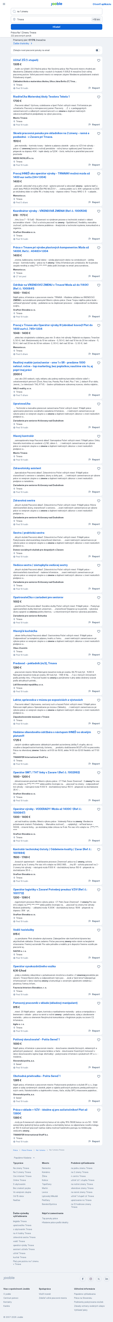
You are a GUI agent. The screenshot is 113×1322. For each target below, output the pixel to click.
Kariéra (6, 1306)
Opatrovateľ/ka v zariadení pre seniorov (38, 597)
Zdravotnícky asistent (27, 468)
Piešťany (46, 1200)
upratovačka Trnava (22, 1225)
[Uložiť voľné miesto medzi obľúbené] (98, 60)
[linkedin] (107, 1279)
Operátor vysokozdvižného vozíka (34, 966)
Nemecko (46, 1168)
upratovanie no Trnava (81, 1200)
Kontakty (7, 1302)
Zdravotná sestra (24, 500)
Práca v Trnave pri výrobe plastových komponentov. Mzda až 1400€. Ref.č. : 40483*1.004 (51, 249)
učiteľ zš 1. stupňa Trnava (82, 1180)
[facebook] (83, 1279)
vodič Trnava (19, 1241)
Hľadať (56, 26)
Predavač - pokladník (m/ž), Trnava (35, 663)
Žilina (44, 1176)
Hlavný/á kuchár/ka (25, 631)
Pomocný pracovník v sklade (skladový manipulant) (45, 1002)
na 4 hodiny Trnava (22, 1233)
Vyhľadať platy (80, 1310)
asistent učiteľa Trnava (24, 1249)
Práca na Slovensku (83, 1298)
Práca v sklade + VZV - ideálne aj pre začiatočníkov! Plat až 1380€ (50, 1111)
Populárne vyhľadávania (85, 1294)
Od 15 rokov (18, 1196)
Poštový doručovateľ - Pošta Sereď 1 (36, 1039)
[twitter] (99, 1279)
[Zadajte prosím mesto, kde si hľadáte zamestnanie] (56, 19)
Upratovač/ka (21, 403)
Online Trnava (19, 1180)
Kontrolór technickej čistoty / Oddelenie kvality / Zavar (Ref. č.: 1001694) (52, 851)
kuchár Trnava (19, 1257)
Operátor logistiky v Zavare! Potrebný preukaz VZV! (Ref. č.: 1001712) (50, 891)
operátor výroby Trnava (23, 1245)
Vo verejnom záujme (22, 1192)
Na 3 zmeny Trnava (22, 1172)
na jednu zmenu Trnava (81, 1168)
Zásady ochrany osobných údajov (89, 1306)
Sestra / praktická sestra (28, 532)
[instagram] (91, 1279)
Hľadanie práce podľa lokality (55, 1222)
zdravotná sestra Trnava (24, 1237)
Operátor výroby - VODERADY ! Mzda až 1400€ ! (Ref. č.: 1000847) (47, 810)
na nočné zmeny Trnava (82, 1184)
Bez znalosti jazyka (22, 1188)
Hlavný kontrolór (23, 435)
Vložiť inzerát (45, 1294)
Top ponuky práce (50, 1218)
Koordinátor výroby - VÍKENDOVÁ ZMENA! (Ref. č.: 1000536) (50, 210)
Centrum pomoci (10, 1298)
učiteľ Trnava (19, 1253)
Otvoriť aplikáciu (102, 4)
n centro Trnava (78, 1176)
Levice (45, 1192)
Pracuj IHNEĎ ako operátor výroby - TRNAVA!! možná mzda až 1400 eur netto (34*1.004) (51, 175)
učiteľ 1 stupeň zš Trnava (82, 1196)
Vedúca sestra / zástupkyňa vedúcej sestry (40, 565)
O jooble (7, 1294)
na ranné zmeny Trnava (81, 1192)
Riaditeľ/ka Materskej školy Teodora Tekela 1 (41, 96)
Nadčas (16, 1200)
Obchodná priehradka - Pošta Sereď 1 (36, 1076)
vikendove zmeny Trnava (82, 1188)
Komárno (46, 1172)
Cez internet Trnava (22, 1176)
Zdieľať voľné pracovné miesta (53, 1298)
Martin (45, 1188)
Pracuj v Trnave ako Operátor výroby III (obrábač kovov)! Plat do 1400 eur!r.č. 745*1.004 (53, 327)
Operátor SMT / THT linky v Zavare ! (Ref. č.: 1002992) (46, 772)
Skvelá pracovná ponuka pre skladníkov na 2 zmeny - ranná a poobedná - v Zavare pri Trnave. (51, 135)
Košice (45, 1180)
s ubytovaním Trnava (22, 1229)
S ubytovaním (19, 1184)
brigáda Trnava (20, 1221)
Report (94, 88)
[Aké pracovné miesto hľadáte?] (56, 11)
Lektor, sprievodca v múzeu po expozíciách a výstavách (48, 699)
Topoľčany (46, 1184)
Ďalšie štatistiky (23, 43)
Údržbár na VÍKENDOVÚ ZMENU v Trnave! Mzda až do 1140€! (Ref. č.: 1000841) (51, 286)
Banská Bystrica (49, 1204)
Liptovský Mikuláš (50, 1196)
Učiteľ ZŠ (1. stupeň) (25, 60)
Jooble (20, 1317)
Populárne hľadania (24, 1157)
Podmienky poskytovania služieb (88, 1302)
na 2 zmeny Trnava (79, 1172)
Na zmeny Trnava (21, 1168)
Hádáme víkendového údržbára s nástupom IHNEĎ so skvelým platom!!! (52, 734)
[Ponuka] (4, 4)
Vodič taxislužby (23, 929)
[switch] (97, 50)
